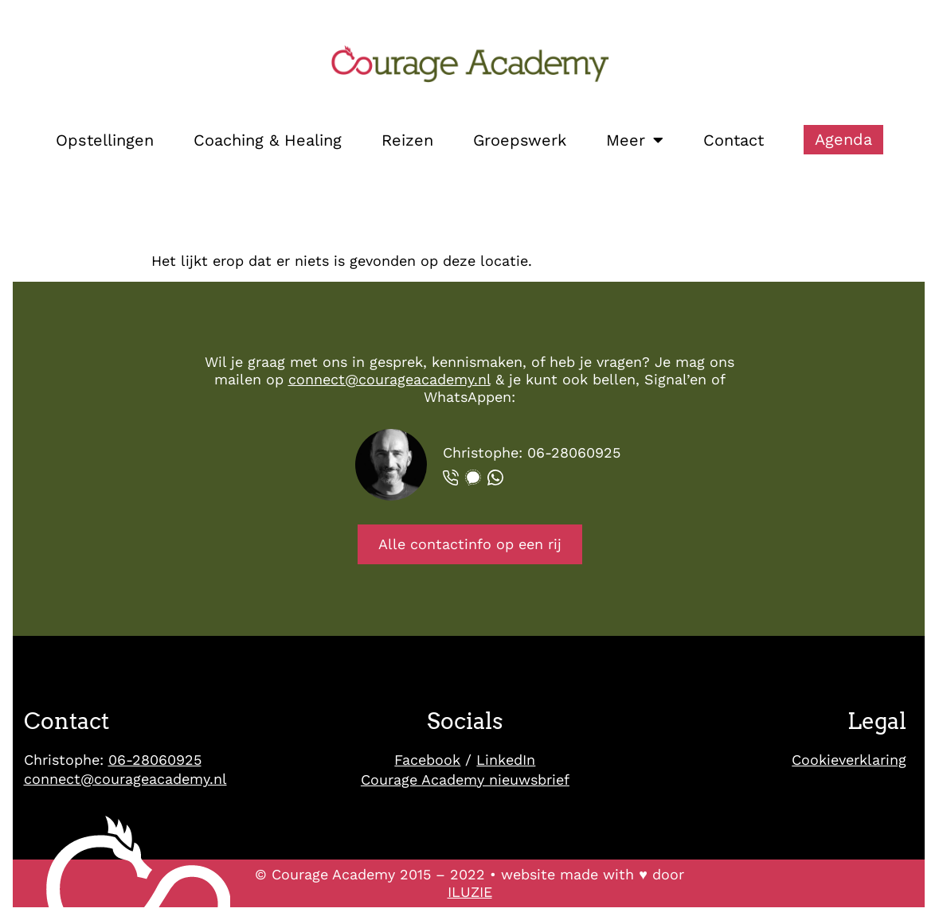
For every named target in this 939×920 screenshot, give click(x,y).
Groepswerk (519, 140)
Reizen (407, 140)
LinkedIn (505, 759)
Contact (733, 140)
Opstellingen (105, 140)
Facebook (427, 759)
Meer (634, 140)
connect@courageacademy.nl (389, 379)
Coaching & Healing (268, 140)
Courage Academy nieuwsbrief (465, 779)
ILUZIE (470, 891)
